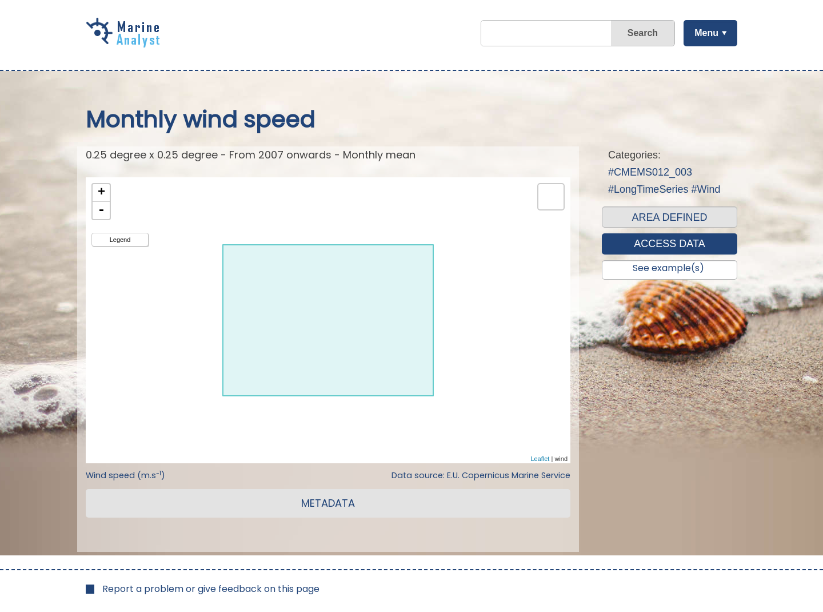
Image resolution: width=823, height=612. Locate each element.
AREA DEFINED (669, 217)
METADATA (328, 503)
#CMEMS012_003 (650, 172)
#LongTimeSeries (648, 189)
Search (642, 33)
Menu (706, 33)
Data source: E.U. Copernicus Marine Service (480, 475)
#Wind (705, 189)
